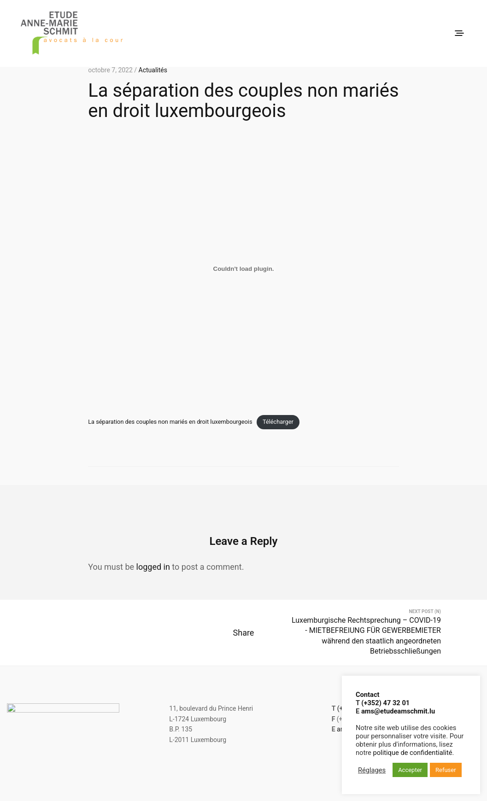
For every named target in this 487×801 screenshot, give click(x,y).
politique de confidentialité (412, 752)
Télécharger (278, 421)
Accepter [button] (410, 769)
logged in (153, 567)
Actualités (153, 70)
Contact (367, 694)
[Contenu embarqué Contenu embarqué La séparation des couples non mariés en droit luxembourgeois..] (243, 268)
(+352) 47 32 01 (385, 703)
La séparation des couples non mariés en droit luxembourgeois (170, 421)
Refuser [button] (445, 769)
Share (243, 637)
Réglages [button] (372, 770)
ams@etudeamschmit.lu (398, 711)
